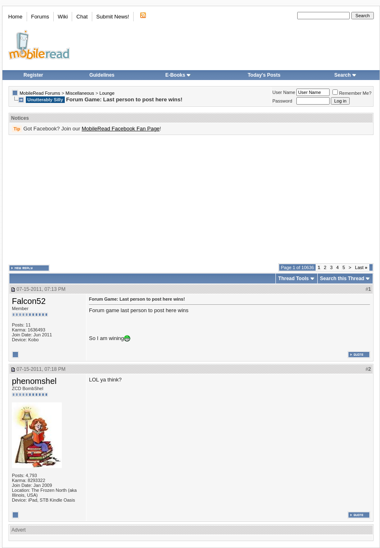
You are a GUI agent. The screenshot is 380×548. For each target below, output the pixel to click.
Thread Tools (293, 278)
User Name (284, 92)
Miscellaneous (80, 93)
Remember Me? (351, 93)
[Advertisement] (166, 199)
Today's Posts (264, 75)
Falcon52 (29, 301)
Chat (81, 17)
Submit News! (112, 17)
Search (345, 75)
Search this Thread (342, 278)
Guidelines (101, 75)
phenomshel (34, 381)
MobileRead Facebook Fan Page (120, 129)
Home (15, 17)
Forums (40, 17)
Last (361, 267)
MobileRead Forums (40, 93)
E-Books (178, 75)
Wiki (63, 17)
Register (33, 75)
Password (282, 100)
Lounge (107, 93)
